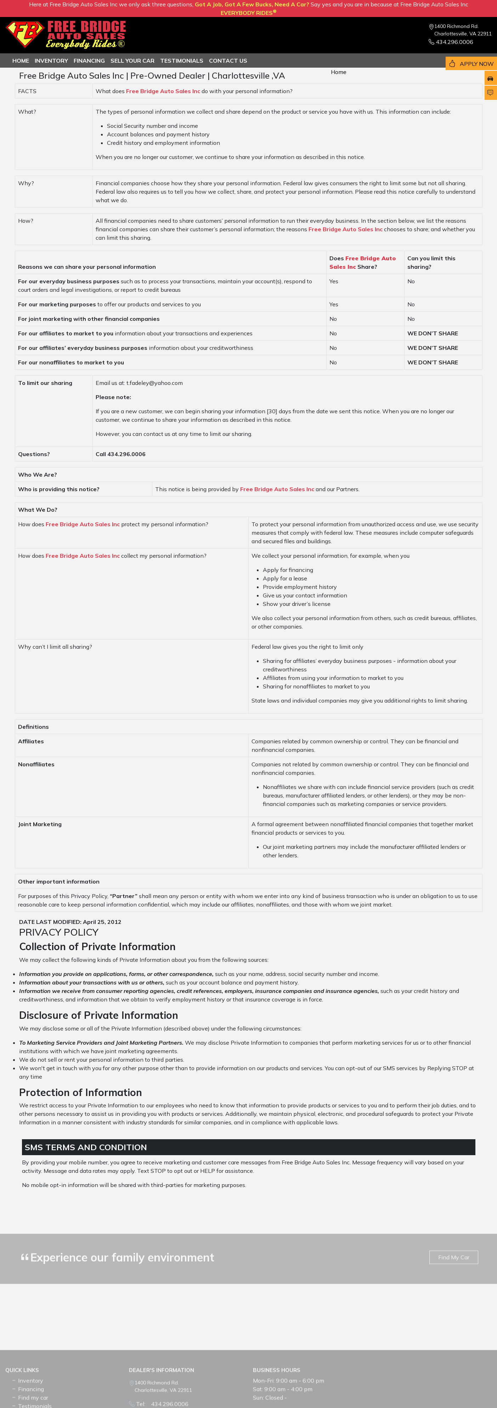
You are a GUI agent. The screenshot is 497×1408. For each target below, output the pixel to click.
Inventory (51, 60)
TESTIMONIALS (181, 60)
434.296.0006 (451, 41)
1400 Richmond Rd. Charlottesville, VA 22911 (463, 30)
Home (20, 60)
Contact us (228, 60)
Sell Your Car (132, 60)
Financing (89, 60)
